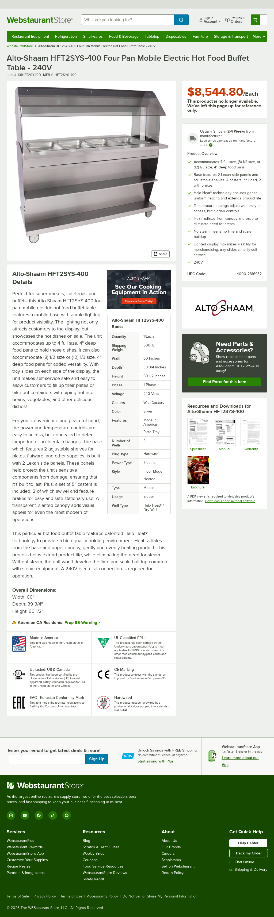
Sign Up (96, 759)
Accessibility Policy (102, 896)
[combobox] (127, 19)
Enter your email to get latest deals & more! (54, 750)
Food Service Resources (103, 866)
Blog (86, 841)
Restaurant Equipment (30, 36)
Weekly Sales (93, 854)
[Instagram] (11, 815)
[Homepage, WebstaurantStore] (40, 20)
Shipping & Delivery (248, 870)
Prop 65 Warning (80, 622)
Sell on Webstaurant (178, 866)
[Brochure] (197, 472)
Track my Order (248, 853)
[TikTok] (52, 815)
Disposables (176, 36)
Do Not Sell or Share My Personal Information (160, 896)
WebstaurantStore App (25, 854)
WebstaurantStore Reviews (105, 873)
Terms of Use (71, 896)
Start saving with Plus (156, 761)
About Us (169, 841)
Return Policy (173, 873)
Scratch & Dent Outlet (101, 847)
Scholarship (171, 860)
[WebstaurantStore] (73, 785)
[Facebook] (39, 815)
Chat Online (241, 862)
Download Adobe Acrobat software (230, 501)
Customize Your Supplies (27, 860)
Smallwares (93, 36)
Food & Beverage (124, 36)
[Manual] (224, 434)
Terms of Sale (18, 896)
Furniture (200, 36)
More (259, 36)
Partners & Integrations (26, 873)
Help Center (248, 843)
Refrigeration (66, 36)
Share (160, 254)
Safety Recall (93, 879)
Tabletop (152, 36)
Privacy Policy (44, 896)
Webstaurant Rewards (25, 847)
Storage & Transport (231, 36)
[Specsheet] (197, 434)
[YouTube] (25, 815)
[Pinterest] (66, 815)
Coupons (90, 860)
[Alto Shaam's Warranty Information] (251, 434)
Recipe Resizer (19, 866)
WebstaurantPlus (20, 841)
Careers (168, 854)
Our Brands (171, 847)
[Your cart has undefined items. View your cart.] (259, 19)
